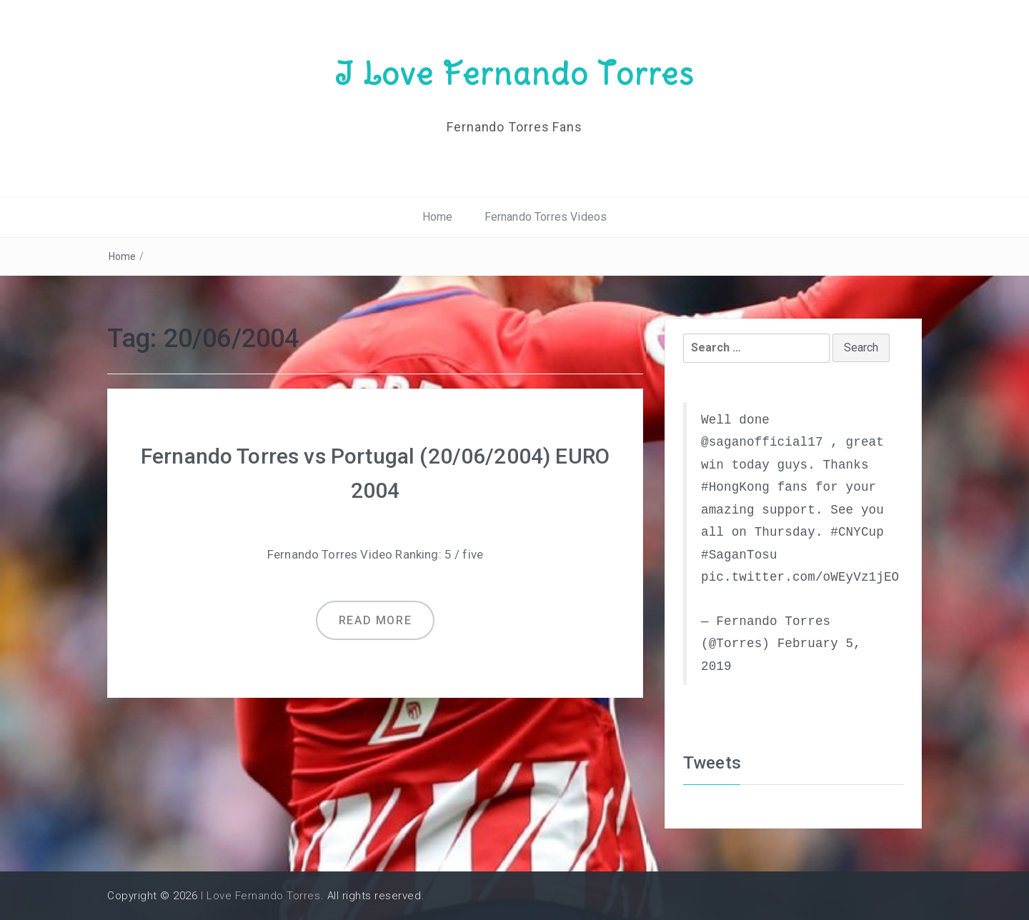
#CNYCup (857, 532)
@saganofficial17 (762, 442)
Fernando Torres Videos (545, 217)
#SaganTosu (739, 555)
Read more (375, 620)
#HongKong (735, 487)
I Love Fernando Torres (514, 73)
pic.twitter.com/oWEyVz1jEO (800, 577)
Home (437, 217)
